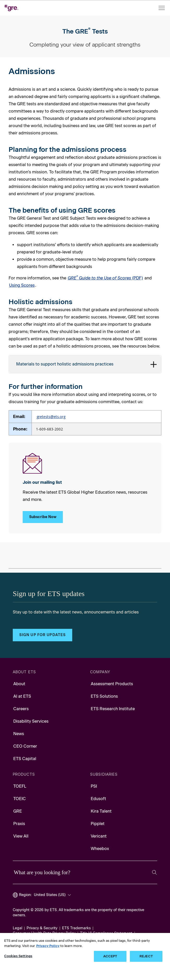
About (19, 683)
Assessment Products (112, 683)
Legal (17, 928)
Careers (21, 708)
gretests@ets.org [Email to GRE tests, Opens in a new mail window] (51, 416)
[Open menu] (162, 7)
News (18, 733)
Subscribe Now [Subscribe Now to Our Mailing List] (43, 517)
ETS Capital (24, 758)
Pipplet (98, 823)
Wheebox (100, 848)
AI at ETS (22, 696)
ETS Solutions (104, 696)
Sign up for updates (42, 635)
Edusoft (98, 798)
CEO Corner (25, 746)
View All (20, 836)
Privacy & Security (42, 928)
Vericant (99, 836)
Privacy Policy (47, 946)
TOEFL (19, 786)
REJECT (146, 956)
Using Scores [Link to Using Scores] (22, 285)
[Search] (154, 872)
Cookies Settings (18, 956)
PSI (94, 786)
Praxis (19, 823)
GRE (17, 811)
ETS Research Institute (113, 708)
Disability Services (30, 721)
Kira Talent (101, 811)
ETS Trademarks (76, 928)
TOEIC (19, 798)
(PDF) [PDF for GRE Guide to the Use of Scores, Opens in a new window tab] (105, 277)
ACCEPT (110, 956)
